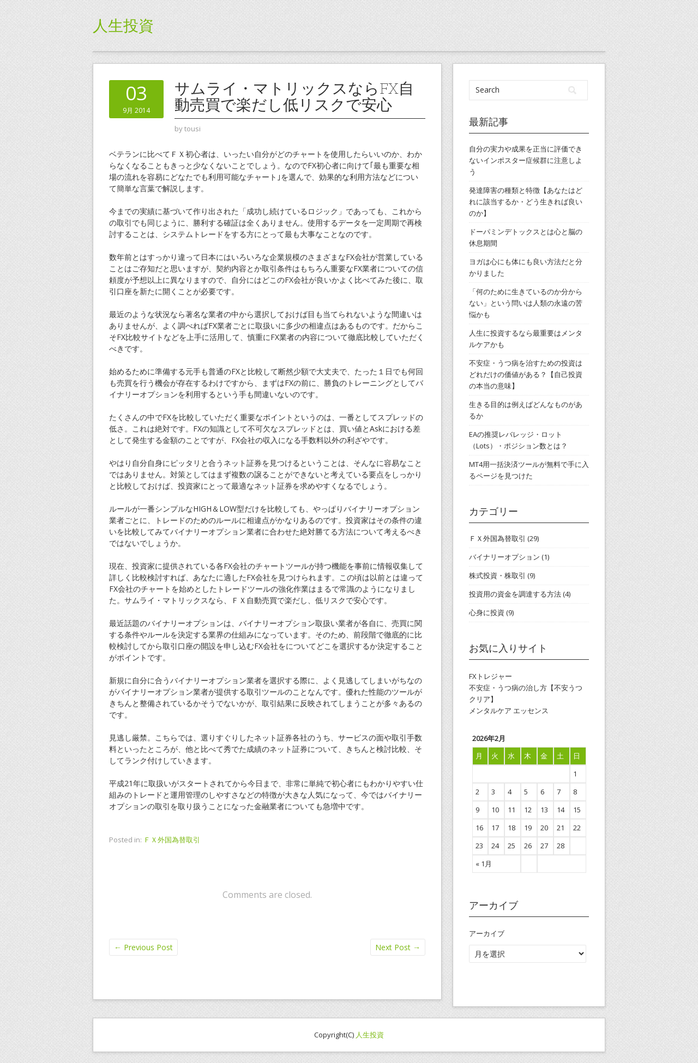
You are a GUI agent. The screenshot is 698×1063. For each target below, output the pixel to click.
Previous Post (143, 947)
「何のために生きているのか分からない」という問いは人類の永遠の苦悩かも (525, 303)
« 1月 (484, 863)
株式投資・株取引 (497, 575)
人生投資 (123, 25)
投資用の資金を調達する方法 (515, 594)
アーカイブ (486, 933)
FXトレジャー (490, 676)
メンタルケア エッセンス (509, 710)
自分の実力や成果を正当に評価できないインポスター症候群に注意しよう (525, 160)
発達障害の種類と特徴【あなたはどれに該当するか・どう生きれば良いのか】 (525, 201)
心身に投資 (486, 612)
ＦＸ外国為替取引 (171, 840)
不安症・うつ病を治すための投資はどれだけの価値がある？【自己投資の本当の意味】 (525, 374)
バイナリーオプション (504, 557)
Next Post (397, 947)
